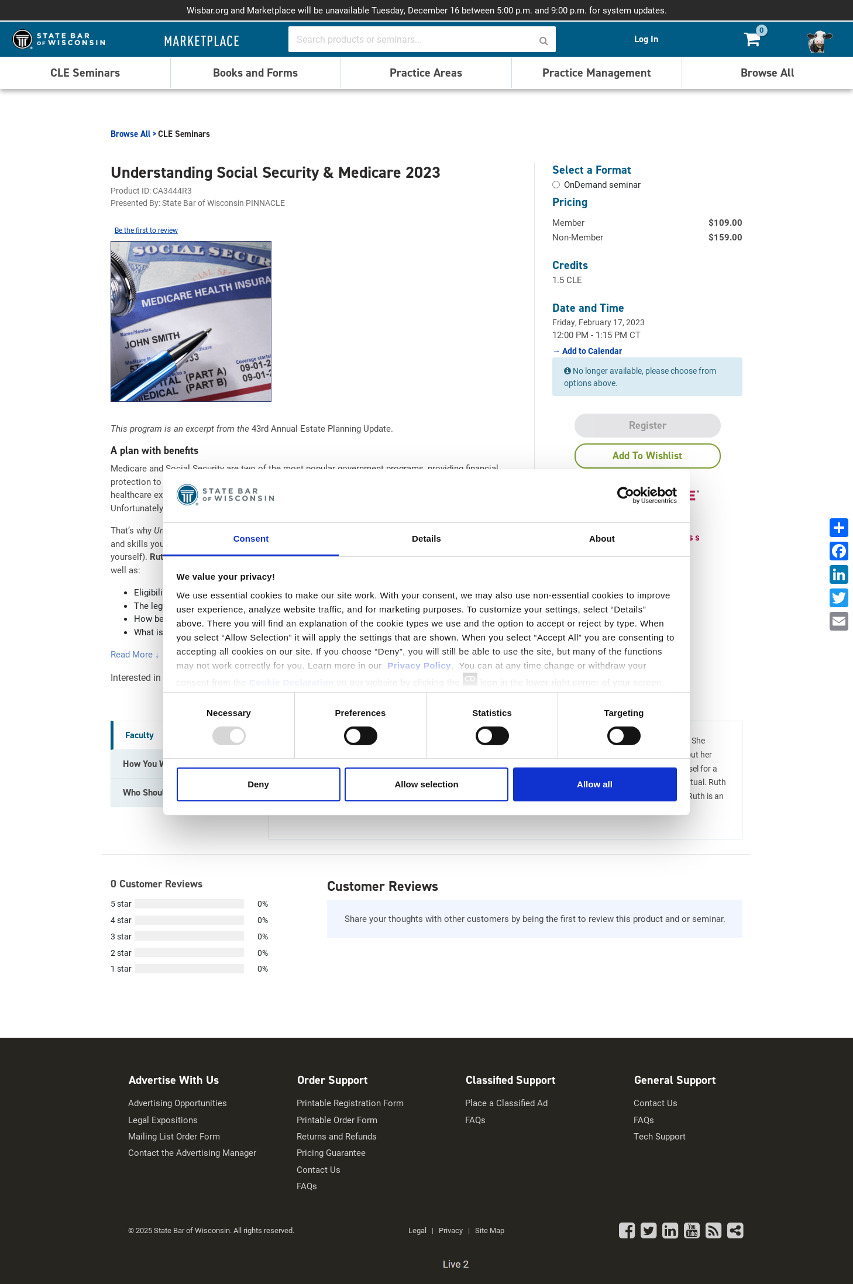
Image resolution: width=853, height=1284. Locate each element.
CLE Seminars (85, 71)
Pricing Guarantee (331, 1152)
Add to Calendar (591, 350)
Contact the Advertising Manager (192, 1152)
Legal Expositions (163, 1119)
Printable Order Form (337, 1119)
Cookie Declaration (291, 682)
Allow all (595, 784)
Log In (646, 38)
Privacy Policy (419, 665)
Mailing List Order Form (174, 1136)
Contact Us (318, 1169)
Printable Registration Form (350, 1103)
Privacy (451, 1230)
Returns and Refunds (337, 1136)
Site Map (489, 1230)
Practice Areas (426, 71)
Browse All (767, 71)
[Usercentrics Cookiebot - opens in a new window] (626, 495)
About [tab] (602, 538)
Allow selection (426, 784)
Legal (417, 1230)
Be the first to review (146, 230)
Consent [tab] (251, 538)
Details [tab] (426, 538)
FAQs (307, 1186)
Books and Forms (255, 71)
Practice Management (596, 71)
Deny (258, 784)
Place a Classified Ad (506, 1103)
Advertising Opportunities (177, 1103)
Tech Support (660, 1136)
